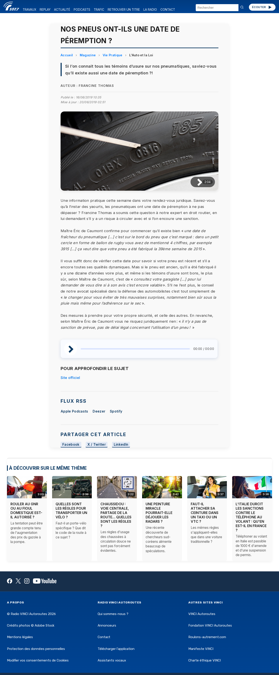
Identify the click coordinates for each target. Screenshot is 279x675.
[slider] (135, 348)
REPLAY (45, 9)
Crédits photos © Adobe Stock (30, 625)
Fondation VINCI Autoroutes (210, 625)
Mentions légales (20, 637)
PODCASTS (82, 9)
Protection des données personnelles (36, 649)
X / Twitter (96, 445)
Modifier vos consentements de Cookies (38, 660)
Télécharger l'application (116, 649)
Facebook (71, 445)
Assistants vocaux (112, 660)
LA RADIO (150, 9)
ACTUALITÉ (62, 9)
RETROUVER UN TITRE (124, 9)
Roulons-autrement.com (207, 637)
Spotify (116, 411)
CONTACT (167, 9)
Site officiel (70, 377)
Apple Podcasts (74, 411)
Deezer (99, 411)
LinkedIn (121, 445)
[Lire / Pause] (196, 182)
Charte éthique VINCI (204, 660)
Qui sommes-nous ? (113, 614)
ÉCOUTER (262, 7)
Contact (104, 637)
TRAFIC (99, 9)
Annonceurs (107, 625)
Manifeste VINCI (200, 649)
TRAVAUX (29, 9)
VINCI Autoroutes (201, 614)
